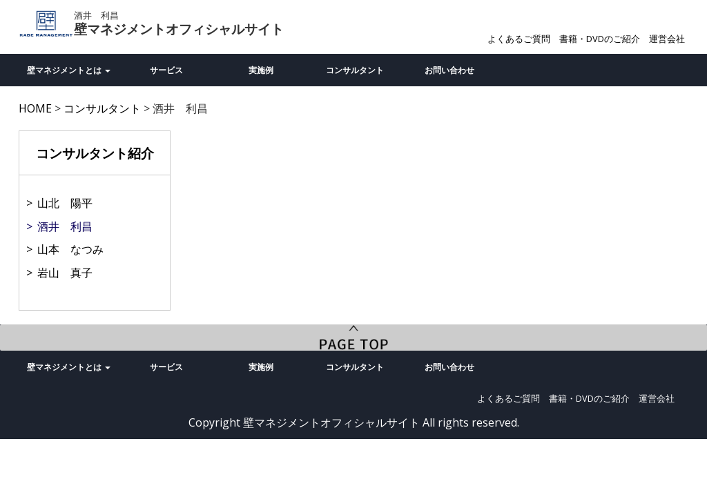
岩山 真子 (65, 272)
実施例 (261, 70)
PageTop (353, 337)
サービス (166, 70)
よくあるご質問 (518, 38)
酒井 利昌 (65, 226)
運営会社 (667, 38)
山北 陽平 (65, 203)
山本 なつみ (70, 249)
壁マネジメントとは (68, 70)
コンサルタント (355, 70)
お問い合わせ (449, 70)
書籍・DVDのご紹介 (599, 38)
